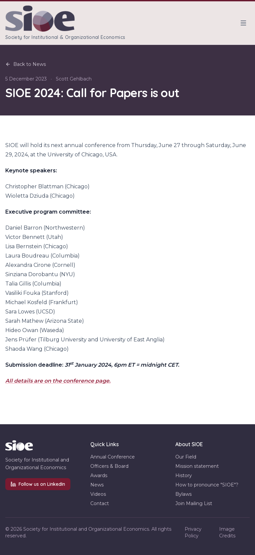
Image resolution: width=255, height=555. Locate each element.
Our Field (185, 457)
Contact (99, 503)
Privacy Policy (193, 532)
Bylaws (183, 494)
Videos (98, 494)
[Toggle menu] (243, 23)
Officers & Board (109, 466)
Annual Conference (112, 457)
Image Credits (227, 532)
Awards (98, 475)
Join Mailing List (193, 503)
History (183, 475)
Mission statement (197, 466)
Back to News (25, 64)
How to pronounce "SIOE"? (206, 485)
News (97, 485)
